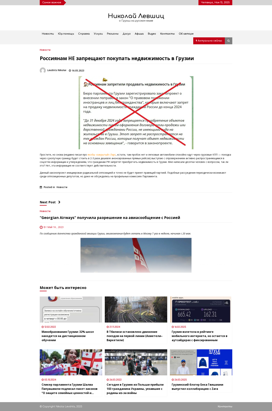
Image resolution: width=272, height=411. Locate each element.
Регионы (112, 33)
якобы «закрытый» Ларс (102, 154)
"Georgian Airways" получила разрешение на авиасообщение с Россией (110, 217)
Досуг (127, 33)
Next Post (50, 202)
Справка (84, 33)
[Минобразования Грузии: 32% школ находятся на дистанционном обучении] (71, 309)
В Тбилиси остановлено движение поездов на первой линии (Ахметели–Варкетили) (135, 336)
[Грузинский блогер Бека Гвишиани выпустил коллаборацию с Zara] (201, 362)
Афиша (139, 33)
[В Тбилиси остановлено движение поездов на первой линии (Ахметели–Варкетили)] (136, 309)
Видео (152, 33)
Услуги (98, 33)
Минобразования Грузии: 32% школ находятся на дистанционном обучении (68, 336)
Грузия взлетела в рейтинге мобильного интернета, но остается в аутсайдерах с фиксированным (199, 336)
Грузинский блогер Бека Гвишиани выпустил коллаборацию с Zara (197, 387)
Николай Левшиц (136, 16)
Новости (48, 33)
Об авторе (186, 33)
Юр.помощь (66, 33)
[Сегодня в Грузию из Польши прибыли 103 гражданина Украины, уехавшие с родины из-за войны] (136, 362)
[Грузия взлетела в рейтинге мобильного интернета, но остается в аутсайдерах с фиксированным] (201, 309)
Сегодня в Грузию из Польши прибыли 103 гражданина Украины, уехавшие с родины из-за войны (135, 389)
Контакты (167, 33)
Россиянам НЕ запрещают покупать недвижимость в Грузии (117, 58)
